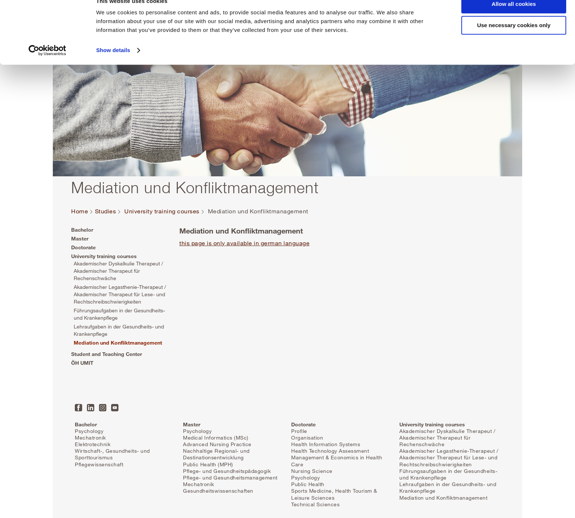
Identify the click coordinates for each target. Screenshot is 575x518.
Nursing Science (312, 471)
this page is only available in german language (244, 243)
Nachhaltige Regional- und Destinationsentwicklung (216, 454)
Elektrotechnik (92, 444)
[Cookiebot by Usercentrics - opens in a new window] (47, 64)
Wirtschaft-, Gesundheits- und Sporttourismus (112, 454)
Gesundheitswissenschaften (218, 491)
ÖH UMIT (82, 363)
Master (79, 238)
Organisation (307, 437)
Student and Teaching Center (106, 354)
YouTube (114, 407)
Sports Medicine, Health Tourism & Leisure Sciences (334, 494)
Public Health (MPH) (208, 464)
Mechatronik (90, 437)
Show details (113, 64)
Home (79, 211)
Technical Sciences (315, 504)
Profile (299, 431)
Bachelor (82, 230)
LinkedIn (90, 407)
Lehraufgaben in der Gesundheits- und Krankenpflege (119, 330)
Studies (105, 211)
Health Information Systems (325, 444)
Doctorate (83, 247)
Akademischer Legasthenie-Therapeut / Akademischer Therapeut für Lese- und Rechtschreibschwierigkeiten (120, 294)
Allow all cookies (514, 18)
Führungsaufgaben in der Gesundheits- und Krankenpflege (119, 314)
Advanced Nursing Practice (217, 444)
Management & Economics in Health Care (336, 460)
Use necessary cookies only (513, 40)
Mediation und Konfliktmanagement (118, 342)
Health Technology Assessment (330, 451)
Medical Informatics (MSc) (216, 437)
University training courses (161, 211)
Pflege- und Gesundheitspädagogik (227, 471)
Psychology (89, 431)
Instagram (102, 407)
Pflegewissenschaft (99, 464)
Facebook (78, 407)
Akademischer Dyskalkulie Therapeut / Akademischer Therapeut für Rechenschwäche (118, 270)
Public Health (308, 484)
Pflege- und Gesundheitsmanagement (230, 477)
